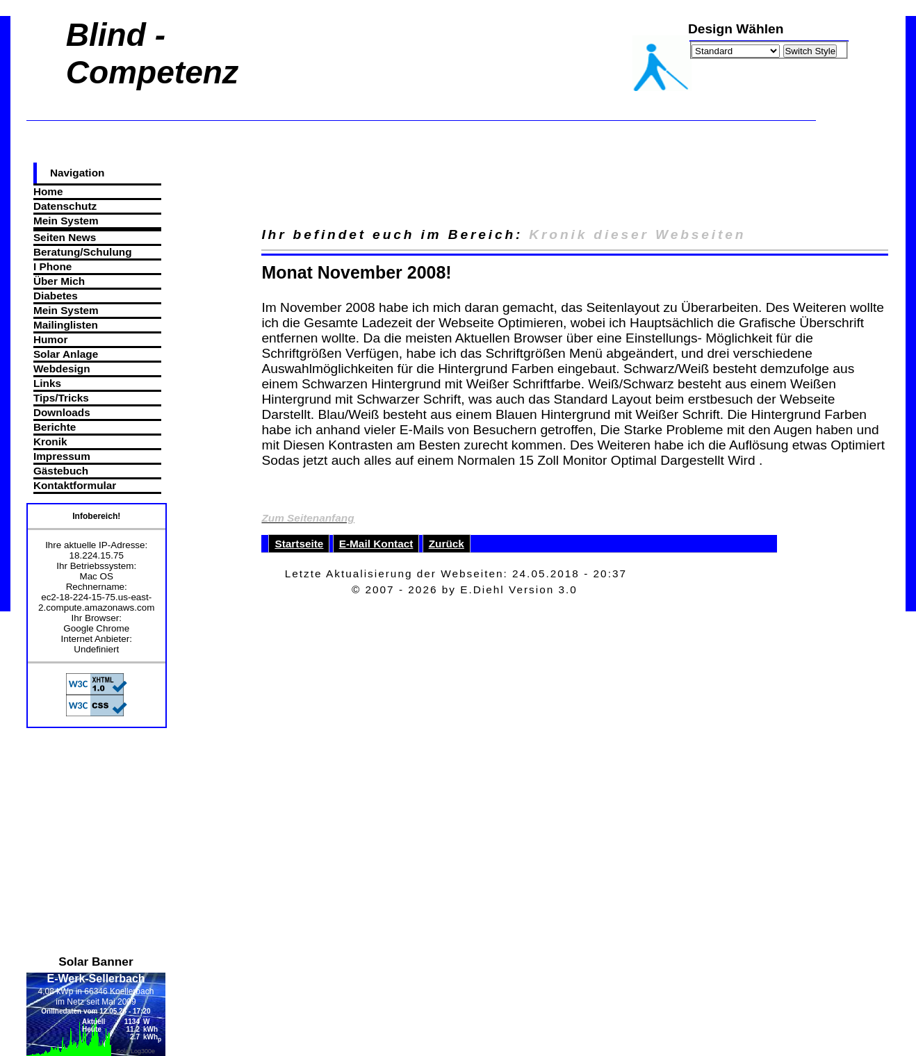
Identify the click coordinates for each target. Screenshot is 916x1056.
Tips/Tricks (61, 398)
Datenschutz (65, 206)
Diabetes (55, 296)
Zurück (446, 544)
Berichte (54, 427)
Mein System (66, 220)
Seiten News (64, 237)
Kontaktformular (74, 485)
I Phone (52, 266)
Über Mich (59, 281)
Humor (50, 339)
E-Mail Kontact (376, 544)
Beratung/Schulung (82, 252)
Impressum (61, 456)
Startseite (299, 544)
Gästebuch (60, 471)
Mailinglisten (65, 325)
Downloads (61, 412)
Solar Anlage (65, 354)
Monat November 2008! (356, 272)
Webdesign (61, 368)
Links (47, 383)
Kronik (50, 441)
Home (48, 191)
